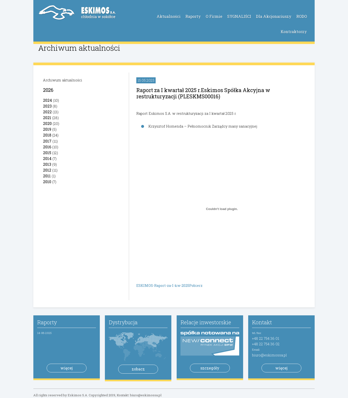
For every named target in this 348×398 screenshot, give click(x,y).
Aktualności (169, 16)
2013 (47, 164)
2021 (47, 117)
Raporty (193, 16)
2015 (47, 152)
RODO (301, 16)
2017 (47, 141)
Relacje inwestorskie (206, 322)
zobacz (138, 368)
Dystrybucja (123, 322)
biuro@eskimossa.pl (269, 355)
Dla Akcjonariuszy (273, 16)
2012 (47, 170)
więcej (66, 367)
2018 (47, 134)
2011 (47, 175)
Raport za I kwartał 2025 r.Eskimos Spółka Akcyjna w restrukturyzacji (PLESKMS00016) (203, 93)
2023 (47, 106)
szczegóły (209, 367)
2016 (47, 146)
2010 (47, 181)
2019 (47, 129)
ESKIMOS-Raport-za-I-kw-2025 (162, 285)
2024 (47, 100)
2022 (47, 111)
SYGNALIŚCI (239, 16)
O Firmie (214, 16)
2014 (47, 158)
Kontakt (262, 322)
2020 (47, 123)
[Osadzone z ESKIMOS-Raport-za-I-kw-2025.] (221, 208)
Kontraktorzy (294, 31)
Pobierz (196, 285)
